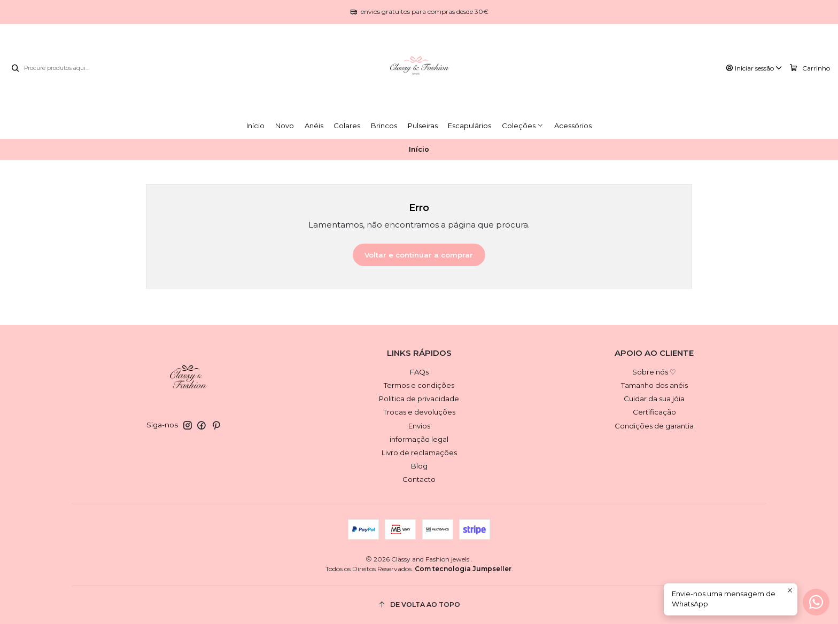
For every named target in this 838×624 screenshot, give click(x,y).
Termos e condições (419, 385)
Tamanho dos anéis (654, 385)
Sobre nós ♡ (654, 372)
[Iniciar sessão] (754, 68)
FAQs (419, 372)
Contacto (419, 479)
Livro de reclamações (419, 452)
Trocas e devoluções (419, 412)
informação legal (419, 439)
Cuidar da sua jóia (654, 398)
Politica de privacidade (419, 398)
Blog (419, 466)
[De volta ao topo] (419, 605)
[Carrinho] (810, 68)
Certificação (654, 412)
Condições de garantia (654, 426)
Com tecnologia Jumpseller (463, 569)
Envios (419, 426)
